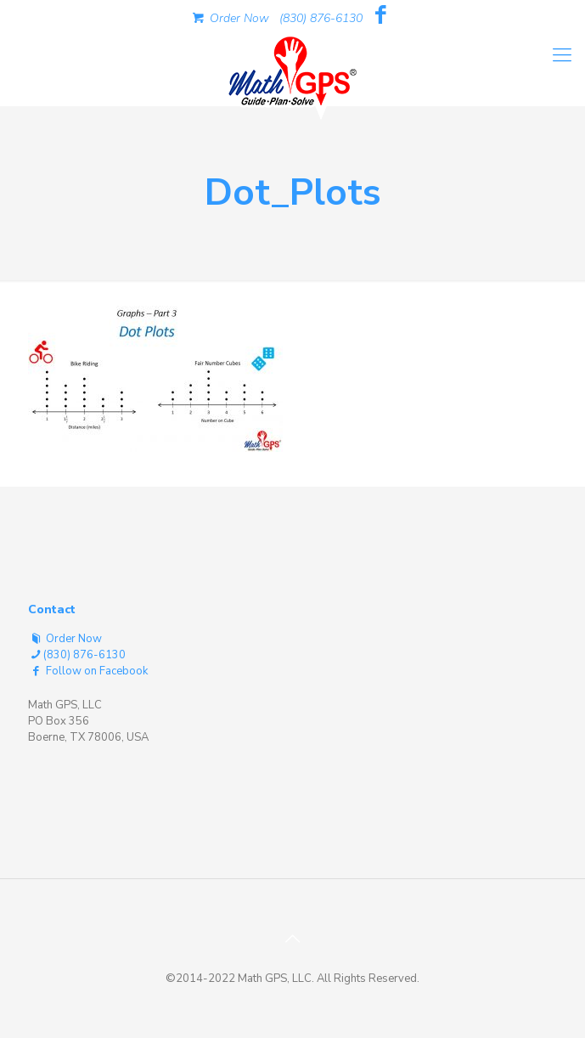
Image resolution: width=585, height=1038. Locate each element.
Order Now (229, 18)
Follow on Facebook (88, 671)
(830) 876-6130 (321, 18)
